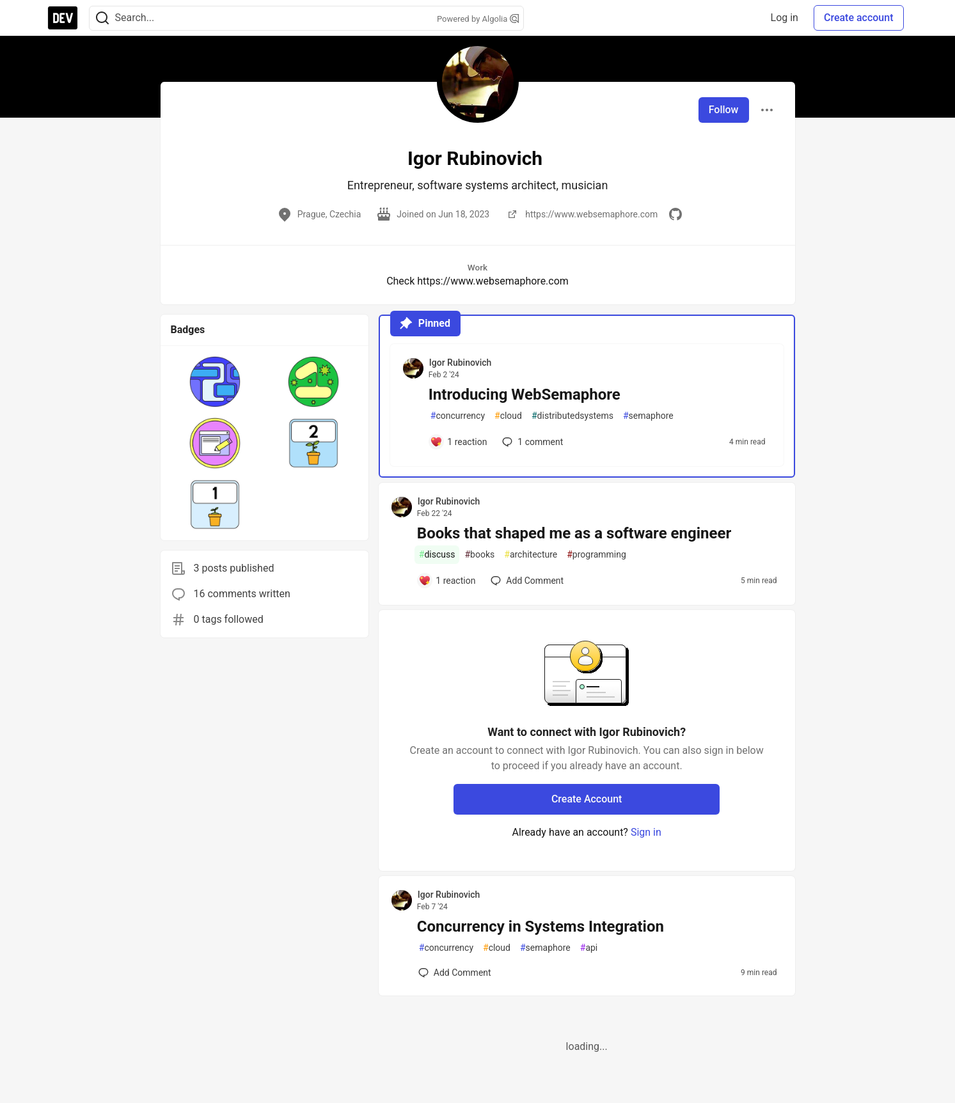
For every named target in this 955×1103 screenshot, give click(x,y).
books (479, 554)
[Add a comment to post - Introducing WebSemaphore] (458, 441)
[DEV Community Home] (63, 18)
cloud (508, 416)
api (589, 948)
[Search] (102, 18)
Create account (859, 18)
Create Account (586, 799)
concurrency (457, 416)
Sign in (646, 832)
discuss (437, 554)
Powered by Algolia (478, 19)
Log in (784, 18)
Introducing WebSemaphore (524, 394)
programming (596, 554)
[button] (215, 381)
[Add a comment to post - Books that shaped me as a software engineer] (447, 580)
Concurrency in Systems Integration (540, 926)
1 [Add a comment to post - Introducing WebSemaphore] (531, 442)
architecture (530, 554)
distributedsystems (572, 416)
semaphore (648, 416)
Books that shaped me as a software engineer (574, 533)
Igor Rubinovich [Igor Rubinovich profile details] (460, 362)
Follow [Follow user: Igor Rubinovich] (724, 110)
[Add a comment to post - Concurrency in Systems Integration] (455, 972)
